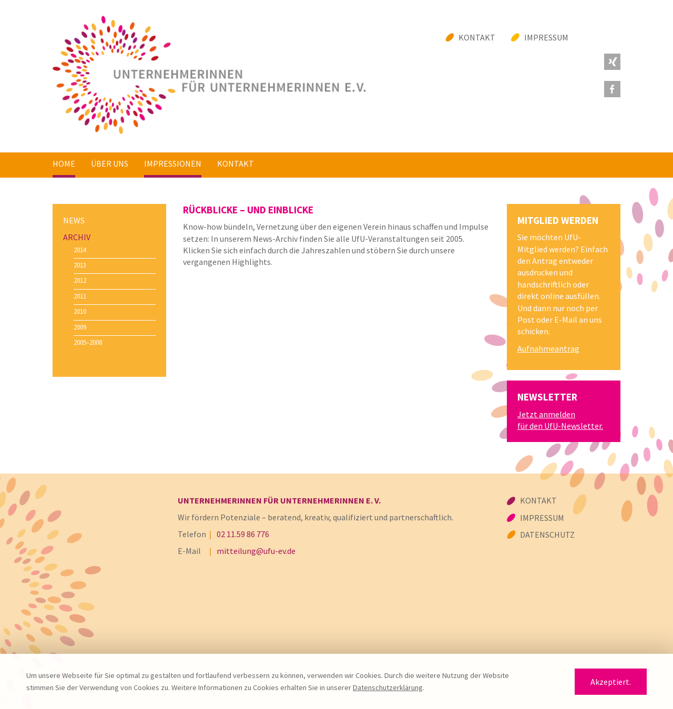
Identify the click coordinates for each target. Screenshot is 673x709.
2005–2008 (88, 342)
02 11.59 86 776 (243, 534)
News (74, 220)
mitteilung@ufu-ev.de (256, 551)
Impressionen (172, 163)
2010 (80, 311)
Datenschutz (547, 534)
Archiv (76, 237)
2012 (80, 280)
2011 (80, 296)
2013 (80, 265)
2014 (80, 249)
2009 (80, 327)
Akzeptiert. (610, 681)
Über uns (109, 163)
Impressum (546, 37)
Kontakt (476, 37)
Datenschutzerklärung (388, 687)
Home (64, 163)
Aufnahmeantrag (548, 348)
